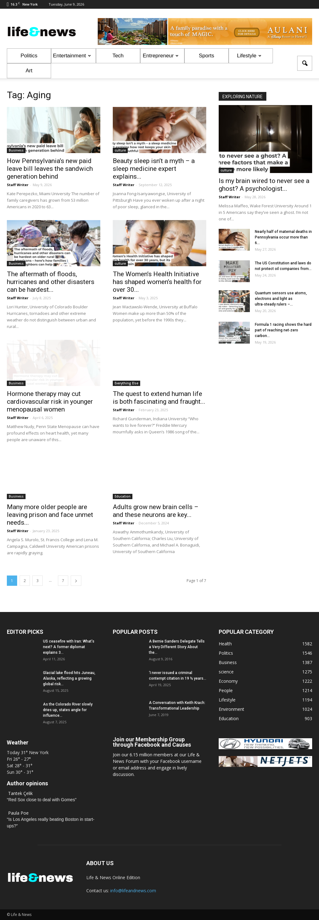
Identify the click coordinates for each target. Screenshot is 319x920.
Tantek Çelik (20, 793)
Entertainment (72, 56)
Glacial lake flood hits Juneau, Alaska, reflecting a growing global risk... (69, 678)
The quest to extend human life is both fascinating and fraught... (159, 397)
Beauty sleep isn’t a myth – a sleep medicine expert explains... (154, 168)
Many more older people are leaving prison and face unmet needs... (50, 514)
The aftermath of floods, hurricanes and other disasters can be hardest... (50, 281)
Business (16, 150)
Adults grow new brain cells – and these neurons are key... (155, 510)
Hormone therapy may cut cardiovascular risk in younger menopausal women (50, 401)
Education (123, 496)
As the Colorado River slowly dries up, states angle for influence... (68, 710)
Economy (228, 681)
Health (225, 644)
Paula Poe (18, 813)
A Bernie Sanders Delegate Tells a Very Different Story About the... (177, 647)
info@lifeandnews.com (133, 891)
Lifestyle (249, 56)
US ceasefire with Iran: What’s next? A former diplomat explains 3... (68, 647)
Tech (118, 56)
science (226, 672)
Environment (231, 709)
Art (29, 71)
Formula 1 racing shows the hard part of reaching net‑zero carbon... (283, 330)
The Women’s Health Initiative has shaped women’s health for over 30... (157, 281)
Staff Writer (17, 184)
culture (120, 150)
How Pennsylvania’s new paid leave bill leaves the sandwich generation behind (50, 168)
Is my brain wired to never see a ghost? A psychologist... (264, 184)
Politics (29, 56)
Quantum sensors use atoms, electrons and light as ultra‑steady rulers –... (281, 298)
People (226, 690)
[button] (304, 63)
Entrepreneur (161, 56)
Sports (206, 56)
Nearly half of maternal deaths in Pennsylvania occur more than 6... (283, 237)
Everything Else (126, 383)
